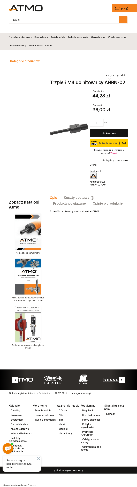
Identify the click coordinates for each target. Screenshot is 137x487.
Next (122, 376)
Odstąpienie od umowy (90, 436)
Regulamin (88, 406)
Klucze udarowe (19, 424)
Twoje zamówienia (45, 415)
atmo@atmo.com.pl (81, 389)
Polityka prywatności (87, 421)
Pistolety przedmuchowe (18, 435)
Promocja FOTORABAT (87, 429)
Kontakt (110, 409)
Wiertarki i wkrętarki (21, 429)
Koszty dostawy (91, 410)
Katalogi (62, 424)
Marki (61, 419)
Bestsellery (16, 415)
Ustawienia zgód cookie (90, 444)
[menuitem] (21, 32)
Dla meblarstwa (19, 419)
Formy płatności (91, 415)
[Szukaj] (123, 19)
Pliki (60, 410)
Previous (15, 376)
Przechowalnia (42, 406)
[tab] (55, 193)
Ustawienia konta (44, 410)
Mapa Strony (65, 429)
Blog (61, 415)
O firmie (62, 406)
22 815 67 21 (61, 389)
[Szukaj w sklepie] (64, 20)
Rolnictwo (16, 410)
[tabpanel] (89, 206)
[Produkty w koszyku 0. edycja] (121, 8)
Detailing (15, 406)
